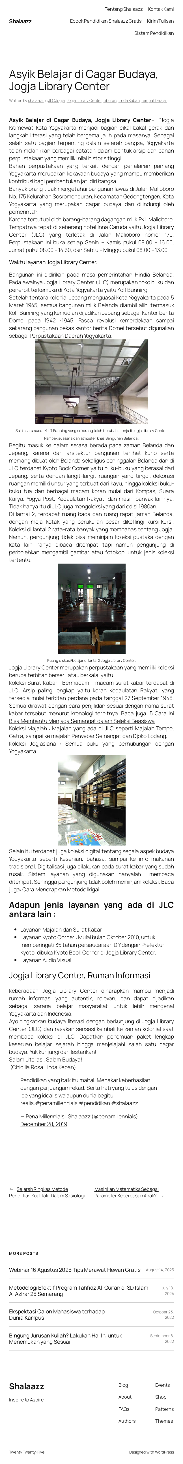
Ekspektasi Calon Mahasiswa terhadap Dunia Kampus (57, 1314)
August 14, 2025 (160, 1269)
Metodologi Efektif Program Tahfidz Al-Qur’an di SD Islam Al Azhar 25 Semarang (78, 1291)
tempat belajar (154, 100)
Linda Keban (129, 100)
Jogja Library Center (84, 100)
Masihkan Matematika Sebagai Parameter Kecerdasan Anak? (126, 1192)
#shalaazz (124, 1103)
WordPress (164, 1452)
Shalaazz (20, 21)
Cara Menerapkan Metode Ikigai (60, 889)
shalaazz (36, 100)
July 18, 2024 (168, 1290)
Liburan (110, 100)
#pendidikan (94, 1103)
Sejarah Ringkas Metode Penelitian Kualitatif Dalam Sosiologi (47, 1192)
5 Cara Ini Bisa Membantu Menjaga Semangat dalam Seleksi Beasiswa (91, 717)
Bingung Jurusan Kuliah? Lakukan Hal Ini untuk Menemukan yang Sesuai (65, 1338)
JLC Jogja (56, 100)
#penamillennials (56, 1103)
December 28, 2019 (43, 1124)
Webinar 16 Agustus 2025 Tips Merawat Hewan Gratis (74, 1270)
